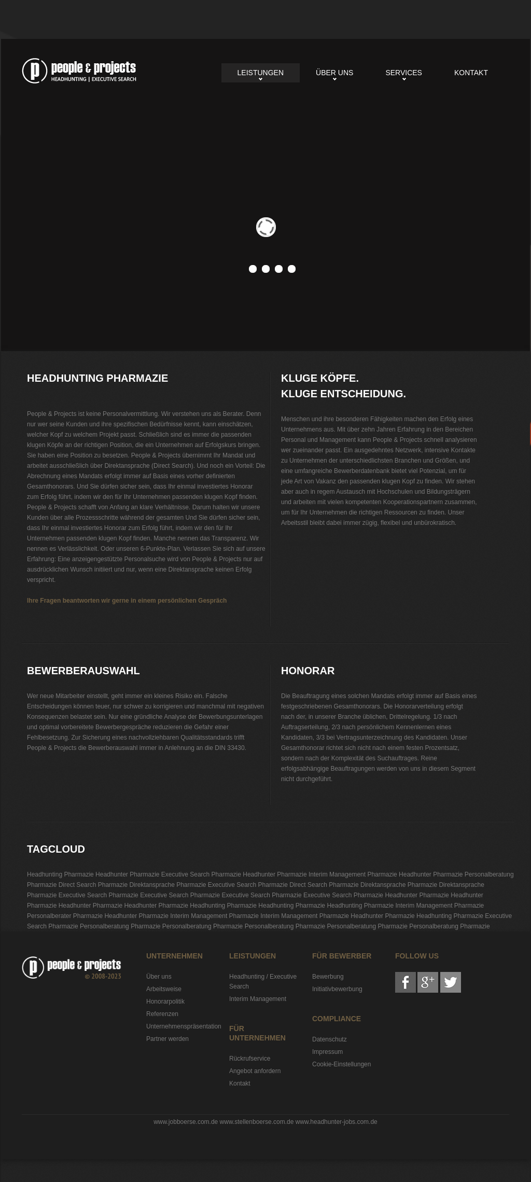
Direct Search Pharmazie (93, 884)
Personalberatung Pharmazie (120, 926)
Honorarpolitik (165, 1001)
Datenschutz (329, 1039)
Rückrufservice (249, 1058)
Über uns (334, 72)
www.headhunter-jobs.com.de (337, 1121)
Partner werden (167, 1038)
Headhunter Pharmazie (127, 874)
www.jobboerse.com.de (185, 1121)
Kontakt (471, 72)
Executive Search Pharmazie (201, 874)
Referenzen (162, 1014)
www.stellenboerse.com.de (257, 1121)
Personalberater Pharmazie (65, 916)
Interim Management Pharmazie (353, 874)
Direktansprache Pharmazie (167, 884)
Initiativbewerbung (337, 989)
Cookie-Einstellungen (341, 1064)
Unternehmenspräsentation (183, 1026)
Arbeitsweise (163, 989)
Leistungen (260, 72)
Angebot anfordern (255, 1071)
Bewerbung (328, 976)
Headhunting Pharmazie (79, 70)
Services (403, 72)
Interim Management (257, 999)
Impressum (327, 1051)
